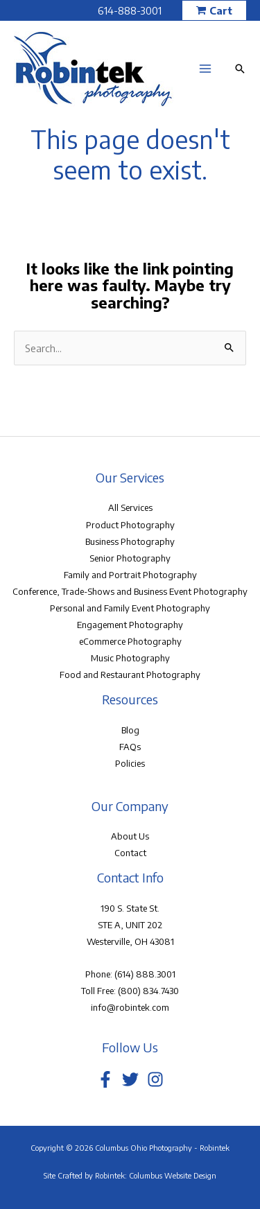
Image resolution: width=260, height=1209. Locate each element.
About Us (130, 836)
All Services (130, 507)
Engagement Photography (130, 624)
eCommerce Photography (130, 641)
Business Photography (130, 541)
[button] (214, 11)
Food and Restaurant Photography (130, 674)
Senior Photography (130, 558)
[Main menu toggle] (205, 68)
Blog (130, 730)
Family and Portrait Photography (130, 574)
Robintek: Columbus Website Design (155, 1175)
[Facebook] (105, 1079)
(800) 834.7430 (148, 990)
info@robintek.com (130, 1007)
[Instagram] (155, 1079)
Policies (130, 763)
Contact (130, 852)
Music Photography (130, 657)
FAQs (130, 746)
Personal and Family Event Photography (130, 608)
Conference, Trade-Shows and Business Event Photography (130, 591)
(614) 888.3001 (144, 974)
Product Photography (130, 524)
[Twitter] (130, 1079)
